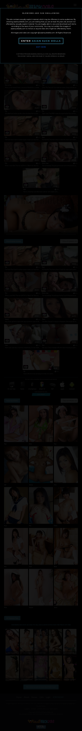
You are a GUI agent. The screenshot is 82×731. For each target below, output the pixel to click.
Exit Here (41, 47)
